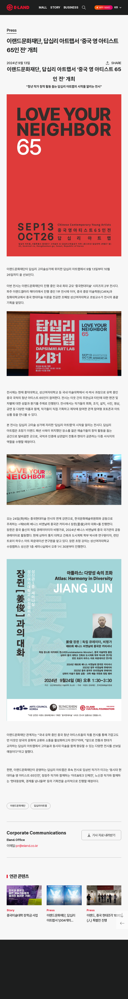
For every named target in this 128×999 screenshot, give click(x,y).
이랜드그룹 (18, 7)
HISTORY (12, 966)
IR (35, 966)
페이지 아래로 (122, 915)
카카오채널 (118, 973)
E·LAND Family (79, 962)
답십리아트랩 (40, 805)
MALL (43, 7)
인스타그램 (86, 973)
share (116, 63)
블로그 (96, 973)
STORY (55, 7)
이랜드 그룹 (18, 952)
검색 (84, 7)
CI (8, 985)
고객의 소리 (56, 960)
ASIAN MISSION (16, 979)
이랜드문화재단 (17, 805)
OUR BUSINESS (15, 972)
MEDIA (38, 979)
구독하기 (91, 978)
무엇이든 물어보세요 (61, 972)
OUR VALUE (13, 960)
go (105, 962)
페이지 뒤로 (122, 924)
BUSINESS (71, 7)
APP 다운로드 (103, 7)
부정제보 (55, 966)
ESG (36, 972)
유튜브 (107, 972)
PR (35, 960)
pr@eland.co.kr (27, 846)
